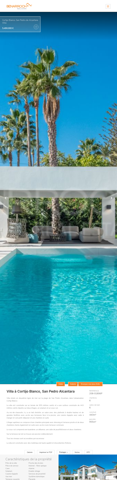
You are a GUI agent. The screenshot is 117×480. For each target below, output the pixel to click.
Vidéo (60, 384)
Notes (77, 452)
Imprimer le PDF (45, 452)
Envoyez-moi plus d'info (90, 384)
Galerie (73, 384)
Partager (63, 452)
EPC (88, 452)
